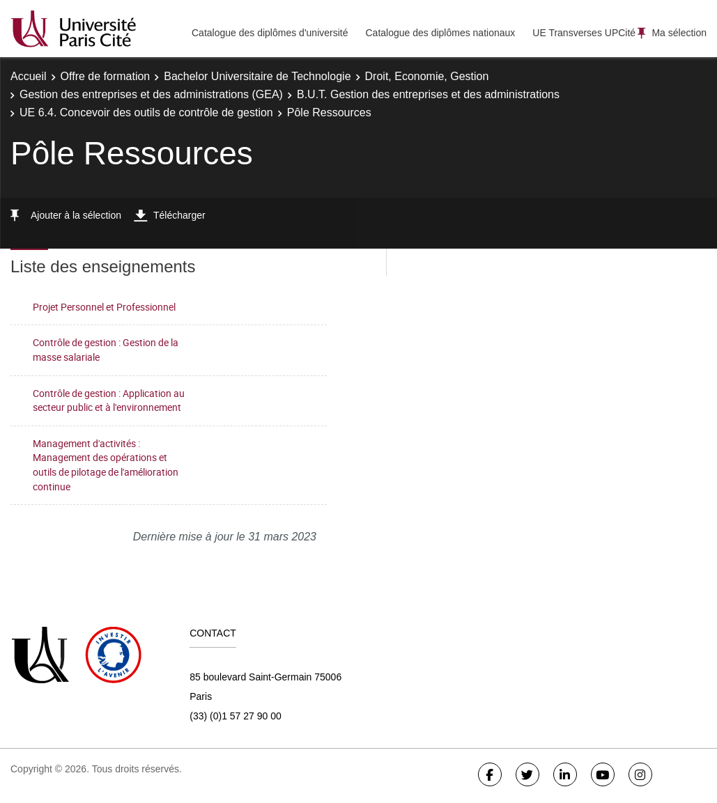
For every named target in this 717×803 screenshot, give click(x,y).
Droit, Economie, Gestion (427, 76)
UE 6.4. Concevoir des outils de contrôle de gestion (146, 112)
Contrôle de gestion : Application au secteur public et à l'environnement (109, 400)
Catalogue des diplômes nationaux (440, 32)
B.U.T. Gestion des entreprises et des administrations (428, 94)
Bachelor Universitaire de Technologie (257, 76)
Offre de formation (106, 76)
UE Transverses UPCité (583, 32)
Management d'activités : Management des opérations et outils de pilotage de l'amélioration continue (105, 465)
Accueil (28, 76)
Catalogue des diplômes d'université (270, 32)
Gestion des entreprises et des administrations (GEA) (151, 94)
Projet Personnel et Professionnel (104, 306)
